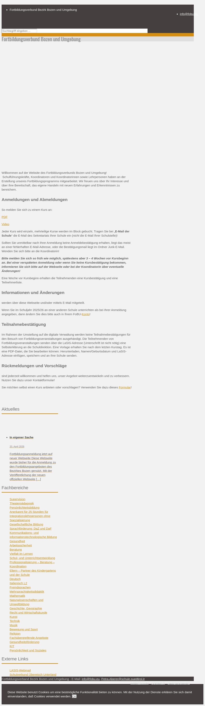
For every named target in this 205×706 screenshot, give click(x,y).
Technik (15, 621)
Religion (15, 633)
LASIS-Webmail (20, 670)
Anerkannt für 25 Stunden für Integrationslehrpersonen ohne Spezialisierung (30, 516)
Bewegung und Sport (24, 629)
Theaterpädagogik (22, 503)
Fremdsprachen (20, 587)
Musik (13, 625)
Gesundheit (17, 541)
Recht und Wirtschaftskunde (28, 612)
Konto (85, 314)
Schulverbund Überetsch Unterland (33, 674)
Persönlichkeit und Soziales (28, 650)
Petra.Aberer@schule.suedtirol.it (123, 679)
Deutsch (15, 579)
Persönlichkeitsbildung (24, 507)
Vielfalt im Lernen (21, 553)
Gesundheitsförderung (24, 642)
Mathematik (17, 595)
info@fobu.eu (189, 14)
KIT (12, 646)
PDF (5, 217)
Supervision (17, 499)
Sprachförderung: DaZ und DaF (31, 528)
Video (5, 224)
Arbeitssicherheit (21, 545)
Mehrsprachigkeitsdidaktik (27, 591)
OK (74, 696)
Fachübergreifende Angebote (29, 637)
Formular (125, 387)
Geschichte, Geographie (26, 608)
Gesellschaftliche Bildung (26, 524)
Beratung (16, 549)
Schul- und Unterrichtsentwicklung (32, 558)
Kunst (13, 616)
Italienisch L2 (18, 583)
